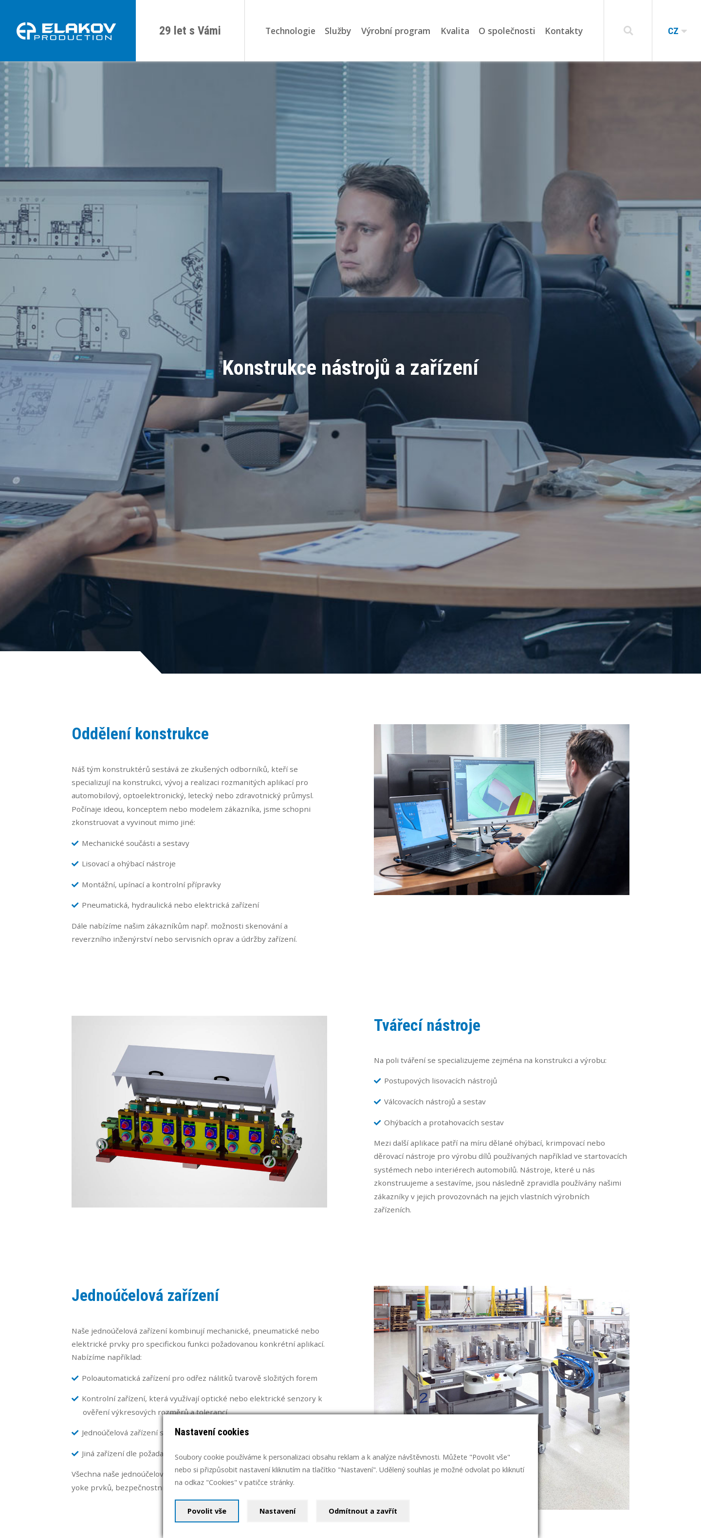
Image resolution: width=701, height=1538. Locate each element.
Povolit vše (206, 1511)
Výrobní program (395, 31)
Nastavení (277, 1511)
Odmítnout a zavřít (363, 1511)
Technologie (290, 31)
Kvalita (455, 31)
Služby (338, 31)
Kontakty (564, 31)
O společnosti (507, 31)
